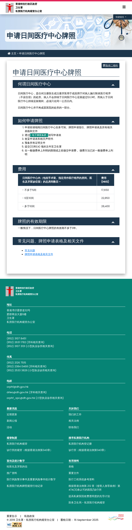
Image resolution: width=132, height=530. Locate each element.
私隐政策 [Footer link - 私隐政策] (29, 516)
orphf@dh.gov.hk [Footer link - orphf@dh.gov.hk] (18, 387)
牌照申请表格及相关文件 (39, 254)
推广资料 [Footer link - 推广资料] (12, 473)
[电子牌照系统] (39, 135)
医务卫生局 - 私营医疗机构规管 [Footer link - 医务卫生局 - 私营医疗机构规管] (87, 502)
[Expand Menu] (124, 7)
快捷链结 (120, 16)
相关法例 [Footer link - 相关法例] (74, 420)
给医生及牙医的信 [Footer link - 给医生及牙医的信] (17, 466)
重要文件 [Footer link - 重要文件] (74, 473)
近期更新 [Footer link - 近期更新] (12, 414)
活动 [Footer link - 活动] (9, 427)
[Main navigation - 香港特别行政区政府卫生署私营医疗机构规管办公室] (9, 7)
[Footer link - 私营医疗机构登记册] (97, 444)
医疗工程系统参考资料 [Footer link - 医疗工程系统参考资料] (81, 479)
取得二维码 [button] (110, 65)
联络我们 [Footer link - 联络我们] (74, 427)
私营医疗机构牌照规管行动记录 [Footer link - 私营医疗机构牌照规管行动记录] (25, 486)
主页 (12, 53)
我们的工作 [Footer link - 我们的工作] (75, 414)
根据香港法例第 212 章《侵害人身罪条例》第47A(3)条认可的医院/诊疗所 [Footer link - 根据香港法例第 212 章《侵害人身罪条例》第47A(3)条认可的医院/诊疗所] (94, 488)
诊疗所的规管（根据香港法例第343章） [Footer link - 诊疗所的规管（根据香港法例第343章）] (30, 450)
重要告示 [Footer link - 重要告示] (12, 516)
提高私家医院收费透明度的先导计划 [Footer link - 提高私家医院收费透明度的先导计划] (89, 496)
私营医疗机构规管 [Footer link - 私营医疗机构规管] (17, 443)
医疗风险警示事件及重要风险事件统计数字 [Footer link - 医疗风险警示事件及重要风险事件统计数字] (31, 479)
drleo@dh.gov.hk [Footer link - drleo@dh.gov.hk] (17, 392)
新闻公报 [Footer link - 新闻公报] (12, 420)
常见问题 (30, 250)
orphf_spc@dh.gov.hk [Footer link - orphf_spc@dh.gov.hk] (21, 398)
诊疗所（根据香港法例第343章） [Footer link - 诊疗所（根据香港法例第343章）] (88, 450)
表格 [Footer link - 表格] (71, 466)
